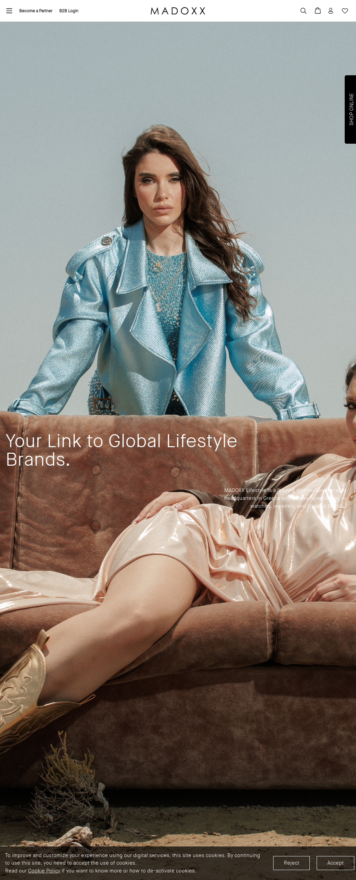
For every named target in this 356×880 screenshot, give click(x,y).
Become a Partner (35, 11)
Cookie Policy (44, 870)
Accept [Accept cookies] (335, 862)
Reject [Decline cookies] (291, 862)
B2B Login (68, 11)
